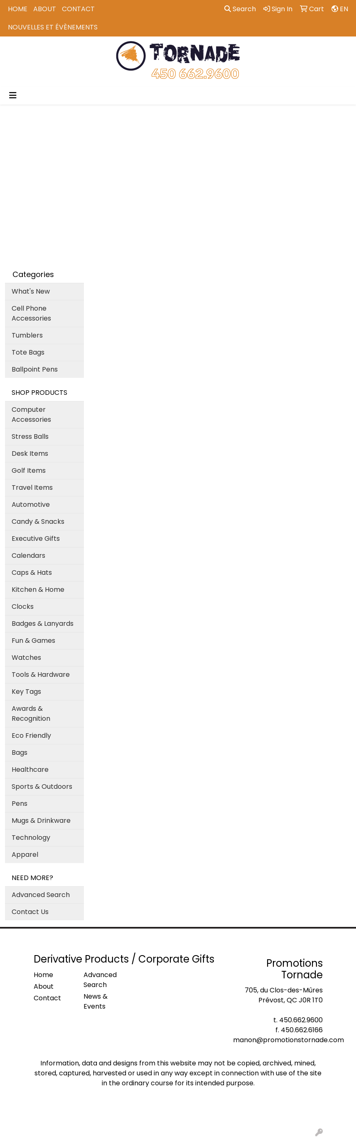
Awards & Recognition (31, 713)
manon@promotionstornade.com (288, 1040)
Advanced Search (41, 895)
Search (240, 9)
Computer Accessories (31, 414)
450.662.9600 (301, 1020)
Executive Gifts (36, 538)
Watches (26, 657)
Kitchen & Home (38, 589)
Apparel (25, 854)
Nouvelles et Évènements (53, 27)
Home (17, 9)
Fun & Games (33, 640)
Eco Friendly (31, 735)
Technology (31, 837)
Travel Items (32, 487)
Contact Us (30, 912)
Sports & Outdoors (42, 786)
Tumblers (27, 335)
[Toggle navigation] (13, 95)
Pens (19, 803)
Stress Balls (30, 436)
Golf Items (29, 470)
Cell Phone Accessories (31, 313)
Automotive (31, 504)
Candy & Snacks (38, 521)
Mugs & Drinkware (41, 820)
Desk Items (30, 453)
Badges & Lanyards (43, 623)
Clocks (23, 606)
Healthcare (30, 769)
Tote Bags (28, 352)
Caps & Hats (32, 572)
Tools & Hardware (41, 674)
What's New (31, 291)
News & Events (95, 1001)
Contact (78, 9)
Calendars (28, 555)
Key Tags (26, 691)
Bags (19, 752)
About (44, 9)
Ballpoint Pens (35, 369)
